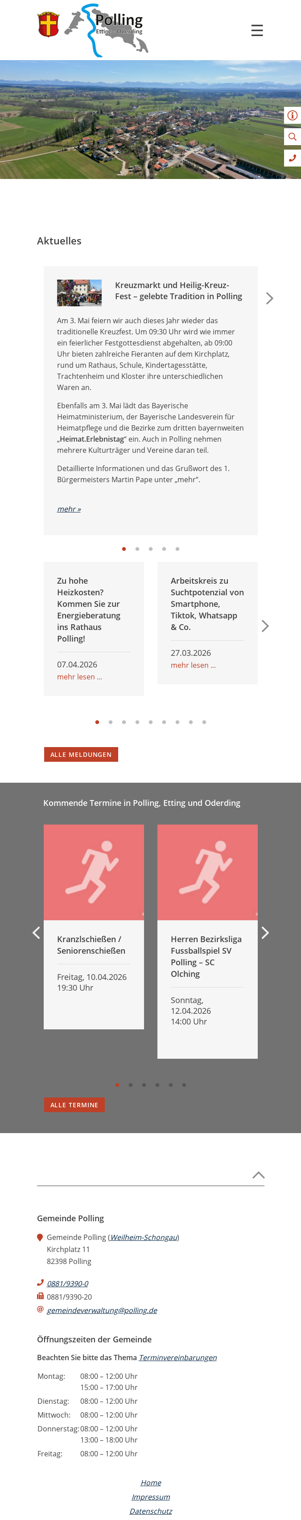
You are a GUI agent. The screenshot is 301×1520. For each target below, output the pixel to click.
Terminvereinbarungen (178, 1357)
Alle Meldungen (81, 754)
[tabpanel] (150, 407)
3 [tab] (150, 549)
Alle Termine (74, 1105)
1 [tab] (124, 549)
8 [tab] (190, 722)
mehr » (69, 509)
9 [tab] (204, 722)
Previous (36, 933)
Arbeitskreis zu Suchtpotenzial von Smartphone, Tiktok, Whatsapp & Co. (207, 603)
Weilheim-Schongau (143, 1237)
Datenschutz (150, 1511)
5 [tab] (177, 549)
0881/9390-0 (67, 1283)
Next (269, 298)
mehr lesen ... (79, 677)
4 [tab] (164, 549)
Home (150, 1482)
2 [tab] (137, 549)
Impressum (151, 1497)
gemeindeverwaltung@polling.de (102, 1310)
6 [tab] (164, 722)
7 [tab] (177, 722)
